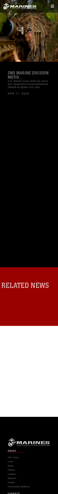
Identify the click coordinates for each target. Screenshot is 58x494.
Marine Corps (29, 444)
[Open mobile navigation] (52, 6)
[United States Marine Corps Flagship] (19, 6)
